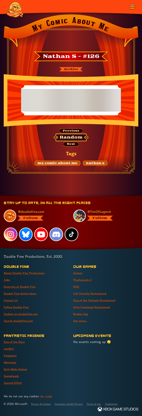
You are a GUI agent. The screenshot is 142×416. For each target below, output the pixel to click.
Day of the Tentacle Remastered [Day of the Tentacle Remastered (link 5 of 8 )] (98, 300)
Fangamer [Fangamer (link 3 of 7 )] (12, 355)
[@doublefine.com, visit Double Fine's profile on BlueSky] (34, 215)
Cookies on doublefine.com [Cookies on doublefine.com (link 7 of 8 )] (24, 314)
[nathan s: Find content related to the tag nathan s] (95, 166)
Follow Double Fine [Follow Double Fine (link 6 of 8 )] (19, 307)
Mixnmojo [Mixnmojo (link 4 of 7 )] (11, 362)
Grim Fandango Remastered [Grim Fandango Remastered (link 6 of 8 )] (95, 307)
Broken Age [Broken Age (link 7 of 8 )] (82, 314)
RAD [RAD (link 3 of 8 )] (76, 286)
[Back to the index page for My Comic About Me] (71, 32)
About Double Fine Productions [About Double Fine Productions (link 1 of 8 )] (28, 273)
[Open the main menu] (132, 6)
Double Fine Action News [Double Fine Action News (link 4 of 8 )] (23, 293)
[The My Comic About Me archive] (71, 69)
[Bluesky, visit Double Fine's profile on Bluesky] (26, 234)
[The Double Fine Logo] (15, 9)
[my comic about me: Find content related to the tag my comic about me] (57, 166)
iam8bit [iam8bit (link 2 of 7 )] (10, 349)
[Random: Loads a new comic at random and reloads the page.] (71, 139)
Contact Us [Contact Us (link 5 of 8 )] (12, 300)
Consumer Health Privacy (76, 403)
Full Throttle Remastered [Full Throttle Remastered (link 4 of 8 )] (92, 293)
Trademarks (126, 403)
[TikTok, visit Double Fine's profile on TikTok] (72, 234)
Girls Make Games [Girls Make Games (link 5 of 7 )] (18, 369)
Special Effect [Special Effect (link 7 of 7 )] (14, 383)
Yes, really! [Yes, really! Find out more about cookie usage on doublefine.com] (47, 396)
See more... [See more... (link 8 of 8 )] (81, 321)
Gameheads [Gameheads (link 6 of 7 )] (13, 376)
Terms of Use (106, 403)
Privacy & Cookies (43, 403)
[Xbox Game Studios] (118, 409)
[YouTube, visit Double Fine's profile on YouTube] (41, 234)
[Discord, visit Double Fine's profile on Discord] (57, 234)
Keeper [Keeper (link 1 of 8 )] (78, 273)
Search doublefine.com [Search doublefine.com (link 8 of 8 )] (21, 321)
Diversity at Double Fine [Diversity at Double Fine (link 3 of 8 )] (23, 286)
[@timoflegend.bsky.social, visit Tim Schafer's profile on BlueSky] (103, 215)
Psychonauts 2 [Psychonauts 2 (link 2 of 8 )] (84, 280)
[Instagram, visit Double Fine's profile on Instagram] (10, 234)
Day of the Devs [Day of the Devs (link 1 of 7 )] (16, 342)
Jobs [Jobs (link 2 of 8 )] (7, 280)
